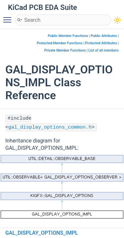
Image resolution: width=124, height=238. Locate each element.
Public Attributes (104, 36)
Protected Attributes (101, 43)
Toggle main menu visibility (9, 17)
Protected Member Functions (60, 43)
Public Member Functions (68, 36)
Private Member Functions (65, 50)
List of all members (103, 50)
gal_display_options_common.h (50, 127)
